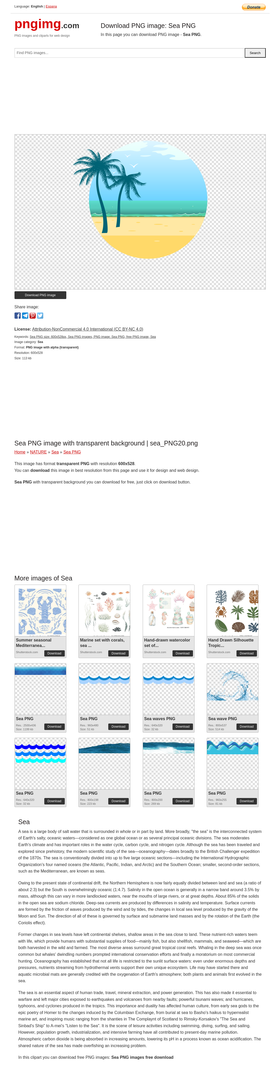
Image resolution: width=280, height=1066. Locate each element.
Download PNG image (40, 295)
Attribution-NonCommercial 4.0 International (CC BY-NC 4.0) (87, 329)
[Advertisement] (140, 98)
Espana (51, 6)
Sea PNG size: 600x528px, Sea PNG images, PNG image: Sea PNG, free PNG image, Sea (93, 337)
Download (54, 653)
